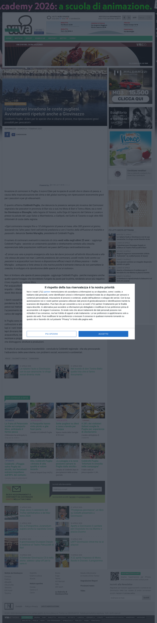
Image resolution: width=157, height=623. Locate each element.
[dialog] (78, 311)
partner (47, 292)
